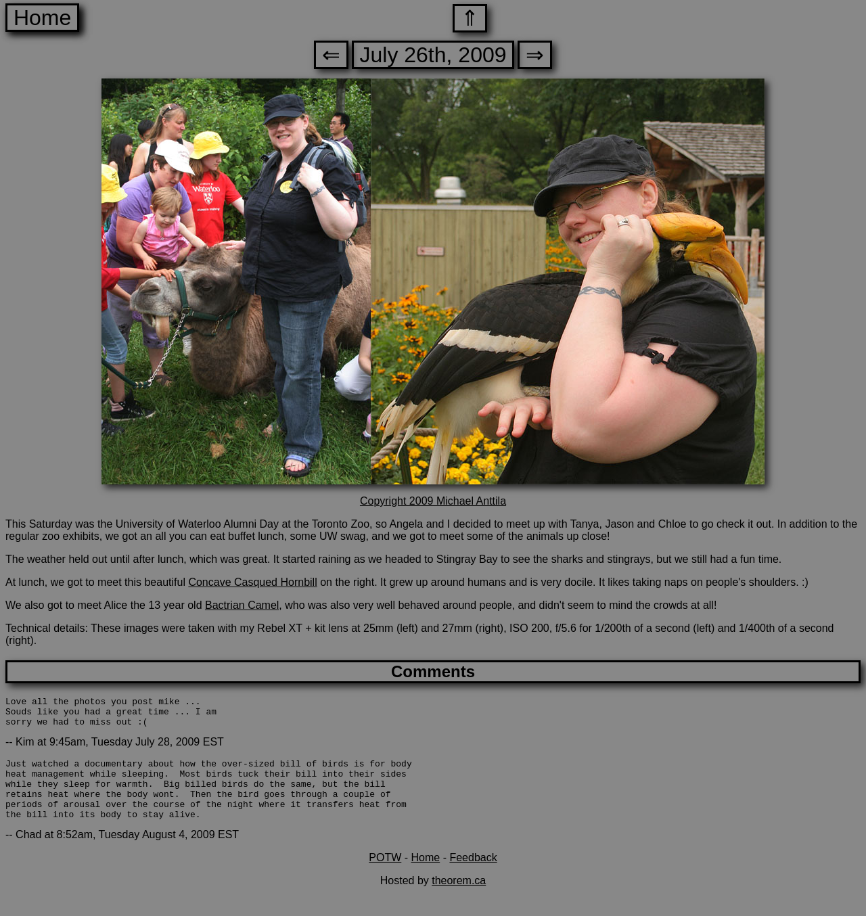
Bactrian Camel (242, 605)
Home (42, 17)
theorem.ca (459, 898)
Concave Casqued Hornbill (252, 582)
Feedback (473, 875)
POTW (385, 875)
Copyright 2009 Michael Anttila (433, 501)
